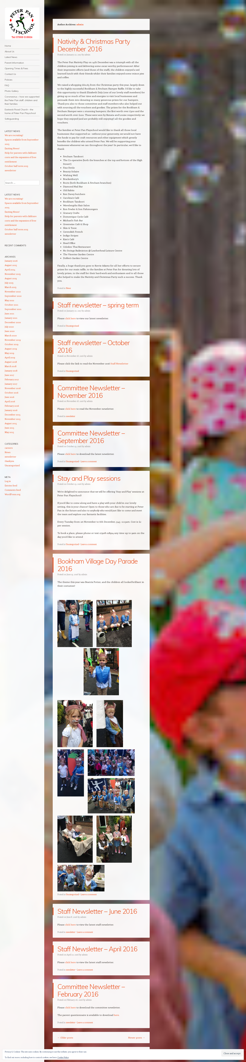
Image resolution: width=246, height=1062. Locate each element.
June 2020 (10, 331)
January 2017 (11, 383)
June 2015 (9, 427)
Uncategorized (72, 325)
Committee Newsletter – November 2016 (91, 392)
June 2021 (9, 313)
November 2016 (13, 388)
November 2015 (13, 418)
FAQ (7, 85)
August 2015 (11, 423)
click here (70, 318)
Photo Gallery (12, 91)
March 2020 (11, 335)
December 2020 (13, 322)
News (68, 288)
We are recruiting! (14, 135)
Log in (8, 481)
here (116, 1014)
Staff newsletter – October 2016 (93, 346)
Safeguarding (12, 118)
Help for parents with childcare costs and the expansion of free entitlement (21, 157)
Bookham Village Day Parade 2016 (97, 565)
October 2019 (11, 344)
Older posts (65, 1037)
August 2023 (11, 278)
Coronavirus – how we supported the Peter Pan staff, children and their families (22, 100)
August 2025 (11, 265)
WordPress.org (12, 494)
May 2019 (9, 353)
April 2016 (10, 401)
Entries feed (11, 485)
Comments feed (13, 489)
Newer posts (136, 1037)
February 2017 (12, 379)
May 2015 (9, 432)
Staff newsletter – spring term (98, 305)
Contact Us (10, 74)
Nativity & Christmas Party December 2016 (93, 45)
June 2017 (9, 375)
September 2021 (13, 309)
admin (79, 24)
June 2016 (9, 396)
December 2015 (12, 414)
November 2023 (13, 273)
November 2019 (13, 339)
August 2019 (11, 348)
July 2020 (9, 326)
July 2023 (9, 282)
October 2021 (11, 304)
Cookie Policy (63, 1057)
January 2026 (11, 260)
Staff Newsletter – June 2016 (97, 911)
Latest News (11, 57)
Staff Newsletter (119, 363)
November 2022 (13, 291)
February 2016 (12, 405)
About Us (9, 51)
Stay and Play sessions (88, 478)
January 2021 (11, 317)
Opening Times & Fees (16, 68)
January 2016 (11, 410)
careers (9, 447)
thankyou (9, 461)
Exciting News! (12, 148)
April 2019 (10, 357)
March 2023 (10, 287)
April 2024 (10, 269)
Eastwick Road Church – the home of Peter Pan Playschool (20, 111)
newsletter (70, 416)
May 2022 (9, 300)
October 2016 (11, 392)
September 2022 (13, 295)
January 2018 (11, 370)
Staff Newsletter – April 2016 (97, 949)
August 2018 (11, 361)
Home (8, 45)
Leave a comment (89, 461)
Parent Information (14, 62)
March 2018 (10, 366)
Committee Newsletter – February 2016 (91, 990)
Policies (8, 79)
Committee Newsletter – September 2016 (91, 437)
